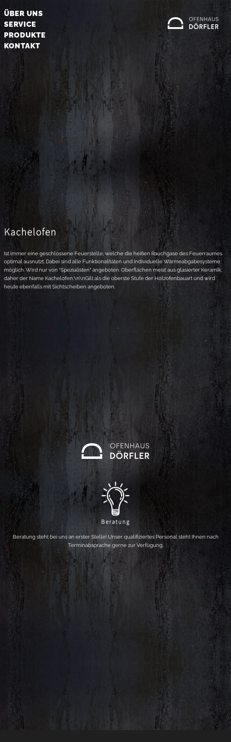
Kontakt (22, 46)
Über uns (23, 13)
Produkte (25, 35)
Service (20, 24)
